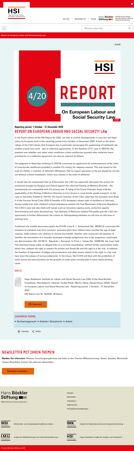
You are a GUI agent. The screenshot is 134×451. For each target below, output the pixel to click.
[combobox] (104, 28)
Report (116, 120)
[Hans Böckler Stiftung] (14, 402)
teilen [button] (36, 331)
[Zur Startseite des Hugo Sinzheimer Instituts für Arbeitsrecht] (16, 17)
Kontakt (70, 393)
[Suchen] (130, 28)
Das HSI (66, 19)
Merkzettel (71, 397)
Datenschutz (72, 405)
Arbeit (68, 321)
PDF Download (34, 304)
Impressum (71, 401)
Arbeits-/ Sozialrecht (50, 321)
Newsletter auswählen (17, 371)
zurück (117, 44)
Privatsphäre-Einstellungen (77, 409)
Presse (93, 19)
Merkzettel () (80, 19)
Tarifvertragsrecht (26, 321)
